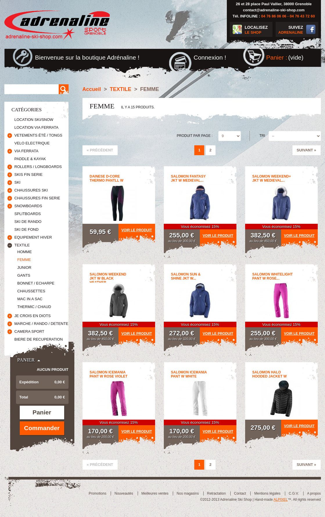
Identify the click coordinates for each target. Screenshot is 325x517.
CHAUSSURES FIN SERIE (37, 198)
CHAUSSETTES (31, 291)
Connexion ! (210, 57)
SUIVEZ (289, 30)
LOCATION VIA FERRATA (37, 127)
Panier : (276, 57)
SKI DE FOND (27, 229)
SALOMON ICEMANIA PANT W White (189, 374)
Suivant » (306, 150)
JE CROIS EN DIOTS (33, 316)
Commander (42, 428)
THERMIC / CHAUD (34, 307)
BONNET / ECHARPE (36, 283)
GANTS (23, 275)
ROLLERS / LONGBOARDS (38, 166)
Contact (240, 493)
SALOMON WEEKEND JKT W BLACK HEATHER (108, 278)
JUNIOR (24, 267)
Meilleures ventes (154, 493)
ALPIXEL (281, 500)
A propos (314, 493)
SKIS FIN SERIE (29, 174)
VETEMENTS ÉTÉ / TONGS (38, 135)
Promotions (97, 493)
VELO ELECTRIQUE (32, 143)
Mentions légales (267, 493)
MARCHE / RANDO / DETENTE (42, 323)
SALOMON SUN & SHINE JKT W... (186, 276)
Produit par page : (195, 136)
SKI (18, 182)
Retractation (216, 493)
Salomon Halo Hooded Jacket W (269, 374)
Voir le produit (136, 230)
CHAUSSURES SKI (31, 190)
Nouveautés (123, 493)
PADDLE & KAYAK (30, 159)
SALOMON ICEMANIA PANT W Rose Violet (109, 374)
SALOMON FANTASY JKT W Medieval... (188, 178)
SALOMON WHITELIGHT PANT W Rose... (272, 276)
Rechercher (64, 89)
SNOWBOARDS (28, 206)
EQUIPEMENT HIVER (33, 237)
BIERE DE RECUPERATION (39, 339)
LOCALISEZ (258, 30)
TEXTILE (22, 245)
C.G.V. (294, 493)
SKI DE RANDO (28, 221)
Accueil (91, 89)
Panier (26, 360)
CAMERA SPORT (29, 331)
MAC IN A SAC (30, 299)
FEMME (24, 259)
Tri (262, 136)
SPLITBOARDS (28, 214)
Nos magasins (188, 493)
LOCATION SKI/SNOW (34, 119)
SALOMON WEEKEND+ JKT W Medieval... (271, 178)
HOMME (24, 252)
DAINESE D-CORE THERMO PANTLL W (106, 178)
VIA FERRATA (27, 151)
